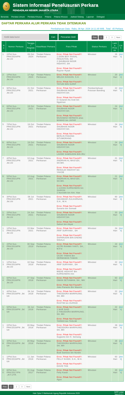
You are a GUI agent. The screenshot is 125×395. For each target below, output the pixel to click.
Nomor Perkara (16, 46)
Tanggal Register (31, 46)
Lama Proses (115, 46)
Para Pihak (71, 46)
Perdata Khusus (35, 17)
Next (118, 37)
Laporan (90, 17)
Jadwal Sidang (77, 17)
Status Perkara (99, 46)
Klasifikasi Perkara (45, 46)
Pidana (48, 17)
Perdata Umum (18, 17)
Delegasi (101, 17)
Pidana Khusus (61, 17)
